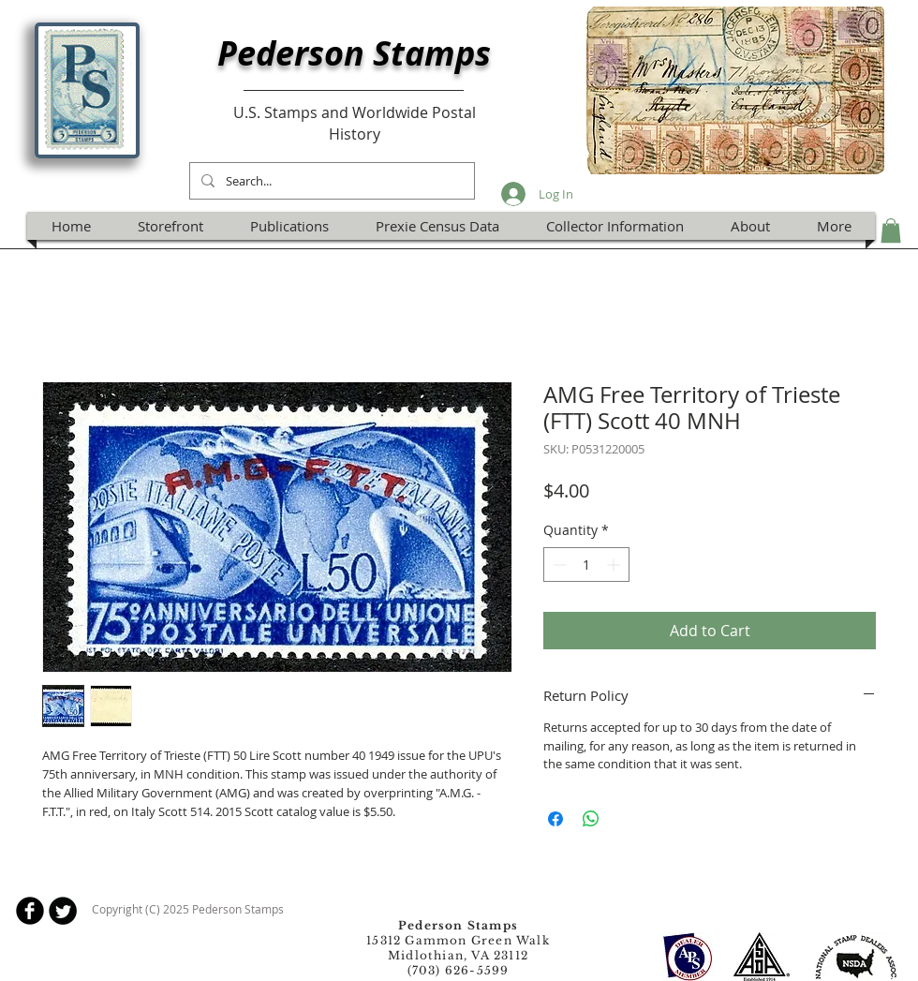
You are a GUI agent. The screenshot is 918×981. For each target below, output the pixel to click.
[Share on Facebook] (555, 819)
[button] (891, 230)
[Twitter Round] (63, 911)
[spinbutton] (586, 564)
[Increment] (615, 564)
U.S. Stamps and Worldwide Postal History (354, 122)
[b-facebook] (30, 911)
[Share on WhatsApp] (591, 819)
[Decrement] (558, 564)
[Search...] (330, 181)
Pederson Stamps (354, 53)
